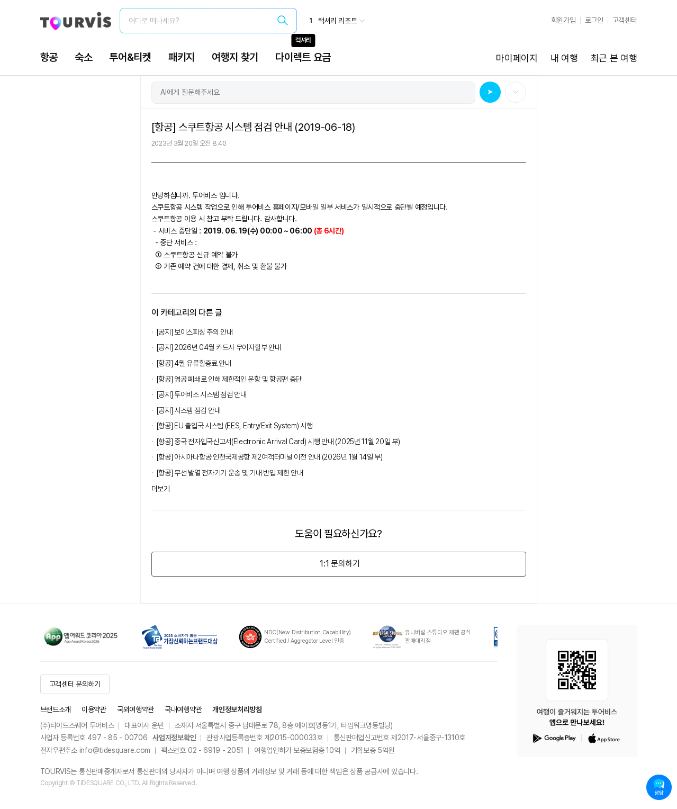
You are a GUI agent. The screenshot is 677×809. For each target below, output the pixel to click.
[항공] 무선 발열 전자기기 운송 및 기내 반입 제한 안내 (230, 473)
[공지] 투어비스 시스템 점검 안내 (202, 394)
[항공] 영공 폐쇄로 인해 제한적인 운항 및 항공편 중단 (229, 379)
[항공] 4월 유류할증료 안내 (194, 363)
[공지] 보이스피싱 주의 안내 (195, 332)
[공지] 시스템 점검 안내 (189, 410)
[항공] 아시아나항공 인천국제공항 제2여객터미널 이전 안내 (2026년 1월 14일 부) (270, 457)
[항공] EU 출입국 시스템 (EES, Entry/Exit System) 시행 (235, 425)
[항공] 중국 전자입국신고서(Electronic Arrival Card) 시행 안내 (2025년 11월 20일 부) (278, 441)
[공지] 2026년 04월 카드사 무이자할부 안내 (219, 347)
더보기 (160, 488)
